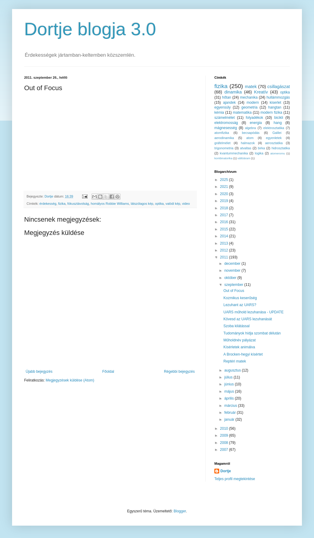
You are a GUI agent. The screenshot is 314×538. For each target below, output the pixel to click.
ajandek (229, 102)
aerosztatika (274, 143)
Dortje (225, 471)
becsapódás (250, 132)
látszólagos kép (142, 203)
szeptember (234, 285)
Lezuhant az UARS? (239, 305)
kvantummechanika (234, 153)
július (229, 377)
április (229, 398)
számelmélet (224, 118)
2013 (224, 243)
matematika (242, 112)
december (233, 263)
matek (251, 86)
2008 (224, 443)
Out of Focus (233, 291)
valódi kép (172, 203)
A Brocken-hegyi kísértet (243, 354)
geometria (249, 107)
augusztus (233, 370)
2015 (224, 229)
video (186, 203)
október (230, 278)
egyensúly (222, 107)
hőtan (226, 97)
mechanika (249, 97)
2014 (224, 236)
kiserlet (275, 102)
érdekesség (48, 203)
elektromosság (226, 123)
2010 (224, 428)
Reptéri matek (234, 361)
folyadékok (254, 118)
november (233, 270)
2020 (224, 194)
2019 (224, 201)
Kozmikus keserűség (240, 298)
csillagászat (279, 86)
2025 (224, 180)
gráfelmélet (222, 143)
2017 (224, 215)
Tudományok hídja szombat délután (252, 333)
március (231, 406)
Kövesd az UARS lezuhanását (247, 319)
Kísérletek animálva (239, 347)
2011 (224, 257)
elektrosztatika (273, 128)
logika (259, 153)
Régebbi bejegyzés (179, 371)
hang (278, 123)
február (230, 412)
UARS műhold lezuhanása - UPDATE (253, 312)
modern (253, 102)
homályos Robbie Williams (110, 203)
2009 (224, 435)
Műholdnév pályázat (239, 340)
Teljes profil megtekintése (234, 479)
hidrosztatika (280, 148)
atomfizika (221, 132)
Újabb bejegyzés (39, 371)
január (230, 419)
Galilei (276, 132)
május (229, 391)
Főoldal (108, 371)
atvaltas (245, 148)
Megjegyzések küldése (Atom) (70, 380)
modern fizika (271, 112)
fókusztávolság (78, 203)
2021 (224, 187)
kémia (219, 112)
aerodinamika (224, 138)
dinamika (233, 92)
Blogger (180, 511)
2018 (224, 208)
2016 (224, 222)
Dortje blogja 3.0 (90, 29)
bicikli (278, 118)
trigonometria (223, 148)
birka (261, 148)
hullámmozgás (278, 97)
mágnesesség (225, 128)
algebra (250, 128)
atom (250, 138)
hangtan (274, 107)
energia (256, 123)
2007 (224, 450)
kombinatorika (223, 158)
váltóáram (244, 158)
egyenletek (274, 138)
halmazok (248, 143)
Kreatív (261, 92)
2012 (224, 250)
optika (159, 203)
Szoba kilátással (236, 326)
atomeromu (277, 153)
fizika (62, 203)
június (229, 384)
